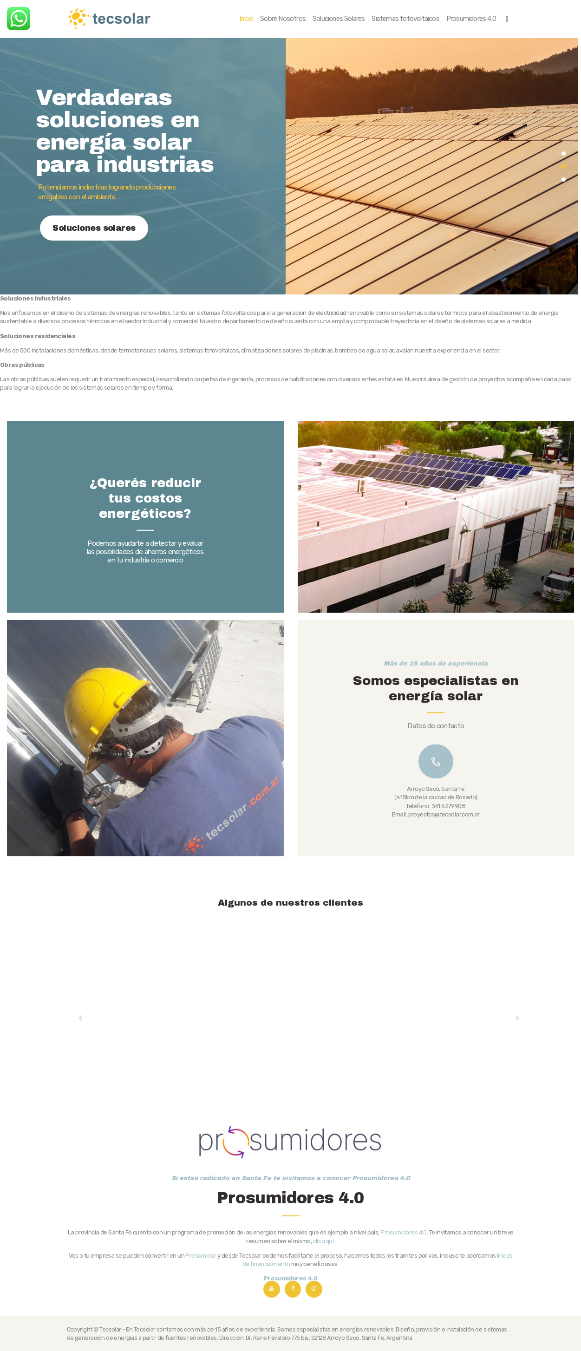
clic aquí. (323, 1315)
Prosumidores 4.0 (403, 1307)
